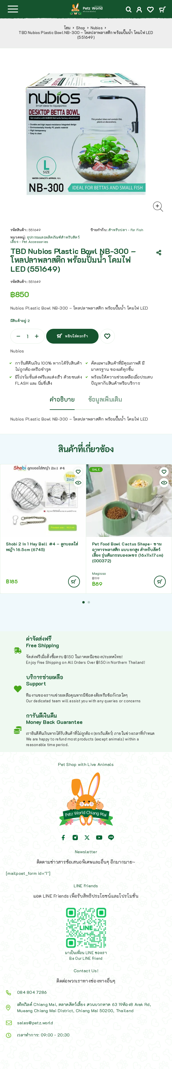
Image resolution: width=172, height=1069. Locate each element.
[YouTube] (99, 837)
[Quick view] (78, 482)
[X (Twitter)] (87, 837)
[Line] (111, 837)
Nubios (97, 27)
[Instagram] (75, 837)
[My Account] (139, 10)
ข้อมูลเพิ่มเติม (105, 399)
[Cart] (162, 10)
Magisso (99, 573)
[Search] (129, 10)
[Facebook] (63, 837)
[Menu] (12, 9)
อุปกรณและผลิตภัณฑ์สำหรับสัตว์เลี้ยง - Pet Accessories (45, 239)
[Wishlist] (150, 10)
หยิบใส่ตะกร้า (76, 336)
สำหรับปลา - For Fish (125, 229)
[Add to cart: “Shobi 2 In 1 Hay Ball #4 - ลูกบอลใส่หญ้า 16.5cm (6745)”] (74, 581)
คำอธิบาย (62, 399)
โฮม (67, 27)
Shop (80, 27)
